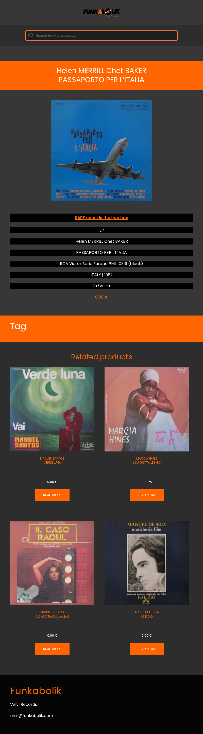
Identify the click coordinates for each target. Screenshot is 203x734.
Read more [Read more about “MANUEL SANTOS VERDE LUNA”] (52, 495)
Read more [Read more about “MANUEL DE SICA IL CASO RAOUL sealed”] (52, 648)
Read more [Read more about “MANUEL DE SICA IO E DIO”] (147, 648)
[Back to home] (101, 12)
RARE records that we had (101, 218)
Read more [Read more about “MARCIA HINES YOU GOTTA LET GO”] (147, 495)
